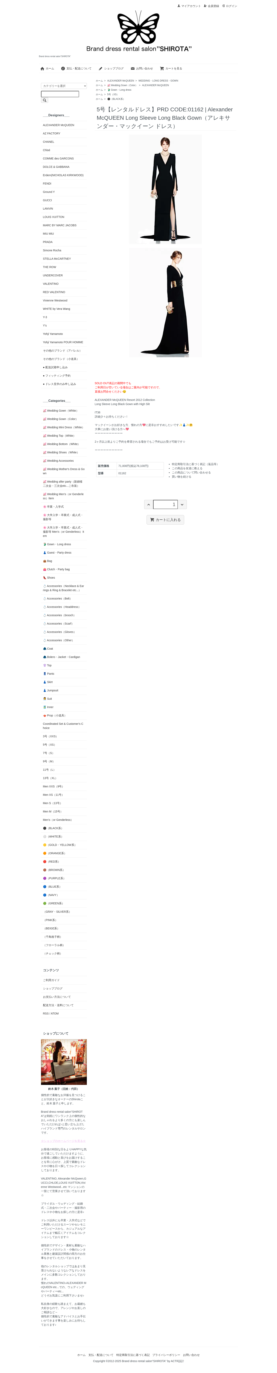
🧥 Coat (48, 648)
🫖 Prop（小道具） (55, 715)
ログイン (229, 6)
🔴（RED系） (52, 861)
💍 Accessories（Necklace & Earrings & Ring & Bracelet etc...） (63, 588)
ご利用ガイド (51, 980)
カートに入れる (165, 519)
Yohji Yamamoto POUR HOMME (63, 342)
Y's (45, 325)
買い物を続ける (181, 476)
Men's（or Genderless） (58, 819)
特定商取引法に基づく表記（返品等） (195, 464)
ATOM (55, 1013)
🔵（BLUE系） (52, 886)
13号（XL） (50, 778)
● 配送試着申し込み (55, 367)
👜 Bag (47, 561)
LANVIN (48, 208)
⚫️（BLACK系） (116, 99)
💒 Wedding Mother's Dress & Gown (64, 471)
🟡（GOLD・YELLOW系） (60, 844)
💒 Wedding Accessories (58, 460)
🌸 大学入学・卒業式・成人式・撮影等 (63, 517)
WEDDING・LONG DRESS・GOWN (158, 80)
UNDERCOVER (53, 275)
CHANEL (48, 141)
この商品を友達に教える (187, 468)
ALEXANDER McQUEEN (120, 80)
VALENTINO (51, 283)
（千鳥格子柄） (53, 936)
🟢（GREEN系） (54, 903)
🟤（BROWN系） (54, 870)
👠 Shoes (49, 577)
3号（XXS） (51, 736)
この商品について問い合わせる (191, 472)
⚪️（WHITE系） (53, 836)
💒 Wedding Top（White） (59, 435)
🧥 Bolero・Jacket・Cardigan (61, 657)
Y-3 (45, 317)
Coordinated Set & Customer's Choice (63, 726)
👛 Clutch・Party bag (56, 569)
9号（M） (49, 761)
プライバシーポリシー (166, 1354)
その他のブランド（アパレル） (62, 350)
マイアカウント (189, 6)
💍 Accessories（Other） (59, 640)
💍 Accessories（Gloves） (59, 632)
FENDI (47, 183)
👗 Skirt (48, 682)
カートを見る (171, 68)
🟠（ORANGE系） (55, 853)
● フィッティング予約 (56, 375)
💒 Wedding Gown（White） (61, 410)
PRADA (48, 242)
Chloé (46, 150)
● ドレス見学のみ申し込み (59, 384)
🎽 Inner (48, 707)
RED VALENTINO (54, 292)
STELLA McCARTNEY (57, 258)
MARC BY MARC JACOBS (60, 225)
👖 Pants (48, 673)
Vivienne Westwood (55, 300)
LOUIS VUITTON (53, 217)
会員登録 (211, 6)
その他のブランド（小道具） (61, 358)
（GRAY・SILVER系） (57, 911)
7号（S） (49, 753)
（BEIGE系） (51, 928)
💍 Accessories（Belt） (57, 598)
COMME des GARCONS (58, 158)
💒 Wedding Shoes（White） (61, 452)
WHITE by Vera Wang (56, 308)
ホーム (47, 68)
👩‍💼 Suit (47, 698)
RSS (46, 1013)
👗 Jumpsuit (50, 690)
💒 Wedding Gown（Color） (122, 85)
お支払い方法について (57, 996)
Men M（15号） (53, 811)
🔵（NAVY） (51, 895)
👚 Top (47, 665)
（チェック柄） (53, 953)
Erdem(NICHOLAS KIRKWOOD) (63, 175)
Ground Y (49, 191)
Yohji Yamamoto (53, 333)
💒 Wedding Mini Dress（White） (64, 427)
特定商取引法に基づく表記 (133, 1354)
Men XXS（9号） (54, 786)
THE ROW (49, 267)
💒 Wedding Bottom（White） (61, 444)
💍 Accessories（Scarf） (58, 623)
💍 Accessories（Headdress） (62, 606)
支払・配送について (76, 68)
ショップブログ (111, 68)
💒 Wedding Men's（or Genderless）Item (63, 496)
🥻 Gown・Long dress (119, 89)
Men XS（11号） (53, 794)
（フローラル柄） (54, 945)
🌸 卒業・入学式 (53, 506)
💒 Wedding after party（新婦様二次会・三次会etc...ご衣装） (63, 483)
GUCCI (47, 200)
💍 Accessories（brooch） (59, 615)
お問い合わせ (141, 68)
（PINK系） (50, 920)
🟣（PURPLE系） (54, 878)
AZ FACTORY (51, 133)
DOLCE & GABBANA (56, 166)
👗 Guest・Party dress (57, 552)
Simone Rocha (52, 250)
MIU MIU (48, 233)
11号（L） (49, 769)
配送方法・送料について (58, 1005)
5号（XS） (113, 94)
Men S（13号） (53, 803)
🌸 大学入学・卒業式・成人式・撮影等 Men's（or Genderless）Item (63, 531)
